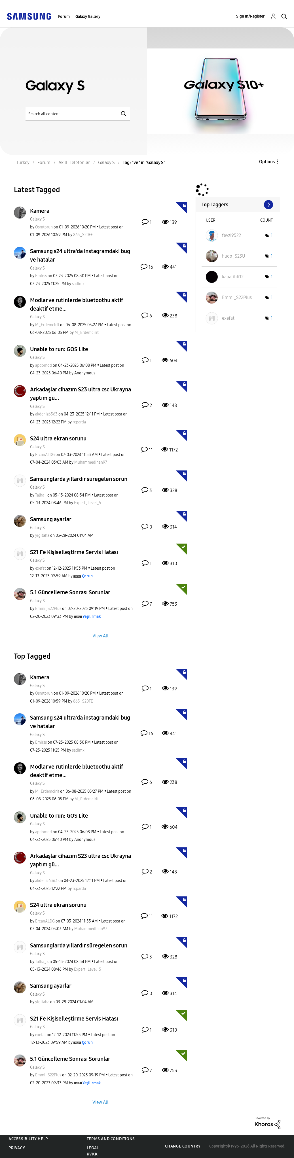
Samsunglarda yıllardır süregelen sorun (78, 479)
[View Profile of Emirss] (41, 275)
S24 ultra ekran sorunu (58, 438)
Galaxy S (37, 219)
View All (100, 635)
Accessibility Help (28, 1138)
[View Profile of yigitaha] (42, 535)
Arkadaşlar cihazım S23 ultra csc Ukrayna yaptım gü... (80, 393)
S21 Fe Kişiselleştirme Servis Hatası (74, 552)
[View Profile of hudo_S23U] (233, 256)
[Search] (78, 113)
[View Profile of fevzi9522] (231, 235)
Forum (64, 16)
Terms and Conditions (111, 1138)
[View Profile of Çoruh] (87, 576)
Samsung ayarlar (50, 519)
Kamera (39, 210)
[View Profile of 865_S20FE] (83, 234)
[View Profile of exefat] (40, 568)
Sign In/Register (250, 16)
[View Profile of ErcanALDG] (45, 454)
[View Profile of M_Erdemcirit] (47, 325)
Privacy (17, 1148)
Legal (93, 1148)
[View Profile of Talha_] (40, 495)
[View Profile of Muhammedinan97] (90, 462)
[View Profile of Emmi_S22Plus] (48, 608)
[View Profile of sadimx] (78, 283)
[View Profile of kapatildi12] (233, 276)
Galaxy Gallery (87, 16)
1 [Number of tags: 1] (272, 235)
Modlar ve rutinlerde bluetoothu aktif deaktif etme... (76, 304)
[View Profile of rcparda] (79, 422)
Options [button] (267, 161)
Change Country (183, 1146)
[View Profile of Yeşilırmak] (92, 616)
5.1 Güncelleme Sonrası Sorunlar (70, 592)
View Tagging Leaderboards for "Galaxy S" (238, 204)
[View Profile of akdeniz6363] (46, 414)
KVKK (92, 1154)
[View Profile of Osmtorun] (44, 227)
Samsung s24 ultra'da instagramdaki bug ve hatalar (80, 255)
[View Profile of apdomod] (43, 365)
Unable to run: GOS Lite (59, 349)
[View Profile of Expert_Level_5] (87, 502)
